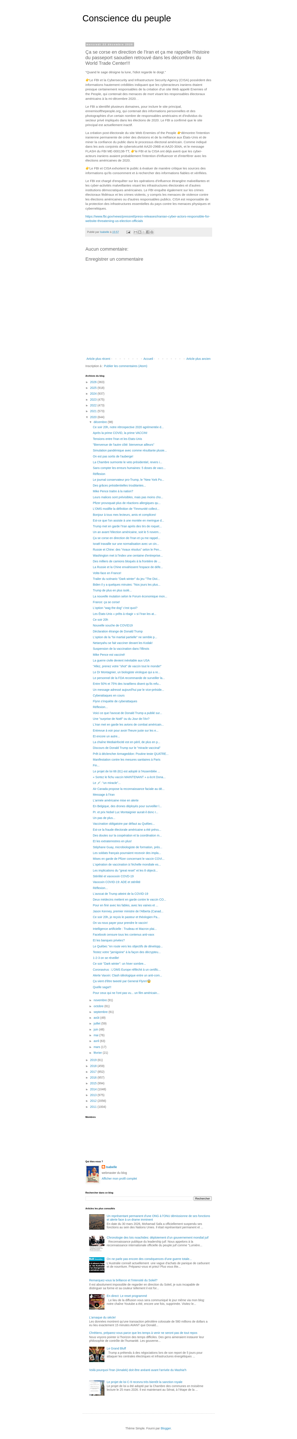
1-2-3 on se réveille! (106, 958)
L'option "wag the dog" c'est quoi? (115, 608)
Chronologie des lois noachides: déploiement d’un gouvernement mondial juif (158, 1237)
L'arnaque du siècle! (102, 1317)
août (97, 1017)
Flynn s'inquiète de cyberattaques (115, 701)
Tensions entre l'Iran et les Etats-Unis (117, 439)
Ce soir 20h (100, 619)
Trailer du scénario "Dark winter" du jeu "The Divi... (126, 579)
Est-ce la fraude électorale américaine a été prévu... (127, 829)
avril (97, 1041)
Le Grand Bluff (116, 1348)
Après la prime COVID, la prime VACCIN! (120, 433)
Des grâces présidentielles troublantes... (119, 485)
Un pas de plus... (104, 818)
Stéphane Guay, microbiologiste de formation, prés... (127, 847)
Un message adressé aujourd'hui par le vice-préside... (128, 689)
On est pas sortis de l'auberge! (113, 456)
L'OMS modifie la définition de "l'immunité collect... (126, 508)
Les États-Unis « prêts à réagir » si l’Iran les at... (124, 614)
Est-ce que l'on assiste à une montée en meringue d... (128, 520)
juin (96, 1029)
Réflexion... (100, 707)
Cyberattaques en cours (109, 695)
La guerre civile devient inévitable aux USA (121, 660)
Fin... (96, 765)
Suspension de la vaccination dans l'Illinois (121, 648)
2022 (93, 405)
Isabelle (111, 1167)
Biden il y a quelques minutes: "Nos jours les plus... (126, 584)
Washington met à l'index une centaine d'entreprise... (128, 555)
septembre (101, 1012)
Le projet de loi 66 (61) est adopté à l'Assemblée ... (126, 771)
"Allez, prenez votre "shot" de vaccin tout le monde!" (127, 666)
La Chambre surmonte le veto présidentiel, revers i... (127, 462)
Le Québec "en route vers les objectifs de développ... (128, 946)
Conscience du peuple (127, 18)
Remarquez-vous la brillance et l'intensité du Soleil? (123, 1280)
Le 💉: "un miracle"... (106, 783)
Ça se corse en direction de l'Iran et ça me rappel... (126, 538)
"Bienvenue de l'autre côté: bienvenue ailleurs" (123, 444)
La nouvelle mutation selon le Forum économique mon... (130, 596)
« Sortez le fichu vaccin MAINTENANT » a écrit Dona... (129, 777)
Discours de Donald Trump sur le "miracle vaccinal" (126, 748)
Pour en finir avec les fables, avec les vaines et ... (125, 905)
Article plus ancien (198, 358)
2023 (93, 399)
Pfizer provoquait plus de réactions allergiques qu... (127, 503)
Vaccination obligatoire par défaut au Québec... (124, 823)
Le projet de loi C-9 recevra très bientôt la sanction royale (145, 1382)
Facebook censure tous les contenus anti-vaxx (123, 934)
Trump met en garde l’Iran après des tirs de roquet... (127, 526)
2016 (93, 1077)
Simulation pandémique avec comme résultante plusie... (130, 450)
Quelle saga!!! (102, 987)
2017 (93, 1071)
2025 (93, 388)
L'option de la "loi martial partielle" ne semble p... (125, 637)
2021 (93, 411)
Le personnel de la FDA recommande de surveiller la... (129, 678)
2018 (93, 1066)
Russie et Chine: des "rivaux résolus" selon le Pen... (127, 549)
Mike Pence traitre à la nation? (113, 491)
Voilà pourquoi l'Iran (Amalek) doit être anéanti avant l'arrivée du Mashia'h (137, 1370)
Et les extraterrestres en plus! (112, 841)
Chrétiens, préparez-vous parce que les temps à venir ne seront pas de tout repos (143, 1333)
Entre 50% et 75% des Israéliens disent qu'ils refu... (127, 683)
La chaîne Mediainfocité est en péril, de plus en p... (126, 742)
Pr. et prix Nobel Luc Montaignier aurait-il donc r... (125, 812)
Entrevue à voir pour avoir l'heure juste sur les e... (125, 730)
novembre (101, 1000)
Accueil (148, 358)
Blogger (166, 1428)
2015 (93, 1083)
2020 (93, 417)
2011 (93, 1106)
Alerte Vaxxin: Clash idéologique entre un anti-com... (127, 975)
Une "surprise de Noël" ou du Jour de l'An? (121, 718)
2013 (93, 1095)
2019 (93, 1060)
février (98, 1052)
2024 (93, 393)
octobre (99, 1006)
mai (96, 1035)
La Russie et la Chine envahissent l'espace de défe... (128, 567)
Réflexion (99, 474)
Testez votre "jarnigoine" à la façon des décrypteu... (127, 952)
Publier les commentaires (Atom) (125, 366)
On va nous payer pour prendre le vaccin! (120, 923)
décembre (101, 422)
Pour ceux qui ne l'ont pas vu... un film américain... (126, 993)
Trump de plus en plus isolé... (112, 590)
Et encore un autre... (106, 736)
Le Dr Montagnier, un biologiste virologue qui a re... (126, 672)
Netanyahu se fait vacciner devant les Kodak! (122, 643)
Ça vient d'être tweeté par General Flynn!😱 (122, 981)
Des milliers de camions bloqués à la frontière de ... (126, 561)
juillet (97, 1023)
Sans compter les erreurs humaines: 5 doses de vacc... (129, 468)
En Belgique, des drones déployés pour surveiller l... (127, 806)
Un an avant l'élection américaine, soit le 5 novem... (127, 532)
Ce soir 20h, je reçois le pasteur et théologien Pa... (126, 917)
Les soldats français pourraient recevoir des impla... (127, 853)
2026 (93, 382)
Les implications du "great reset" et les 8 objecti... (125, 870)
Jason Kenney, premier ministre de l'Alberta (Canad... (128, 911)
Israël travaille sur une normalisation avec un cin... (126, 543)
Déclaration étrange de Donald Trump (117, 631)
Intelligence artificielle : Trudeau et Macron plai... (125, 928)
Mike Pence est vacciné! (109, 654)
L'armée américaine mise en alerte (115, 800)
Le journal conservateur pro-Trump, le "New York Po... (128, 479)
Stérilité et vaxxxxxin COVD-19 (113, 876)
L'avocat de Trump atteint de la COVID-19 (120, 893)
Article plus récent (98, 358)
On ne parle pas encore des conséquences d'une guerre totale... (149, 1259)
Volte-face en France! (107, 573)
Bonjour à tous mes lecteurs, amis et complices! (124, 514)
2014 (93, 1089)
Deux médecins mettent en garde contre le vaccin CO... (129, 899)
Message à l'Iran (103, 794)
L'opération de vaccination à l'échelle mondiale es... (127, 864)
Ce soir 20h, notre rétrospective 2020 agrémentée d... (128, 427)
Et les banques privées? (109, 940)
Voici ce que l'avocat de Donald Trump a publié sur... (127, 713)
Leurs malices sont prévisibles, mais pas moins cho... (128, 497)
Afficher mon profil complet (119, 1178)
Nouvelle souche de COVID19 (113, 625)
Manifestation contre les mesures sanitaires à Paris (126, 759)
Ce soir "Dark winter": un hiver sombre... (119, 963)
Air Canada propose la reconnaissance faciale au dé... (128, 789)
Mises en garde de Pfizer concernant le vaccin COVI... (128, 858)
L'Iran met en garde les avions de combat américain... (128, 724)
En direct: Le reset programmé (127, 1296)
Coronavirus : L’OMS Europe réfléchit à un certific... (127, 969)
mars (97, 1047)
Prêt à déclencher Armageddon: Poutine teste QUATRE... (130, 754)
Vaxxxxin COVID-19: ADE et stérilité (116, 882)
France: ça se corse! (106, 602)
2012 (93, 1100)
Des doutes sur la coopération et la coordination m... (127, 835)
